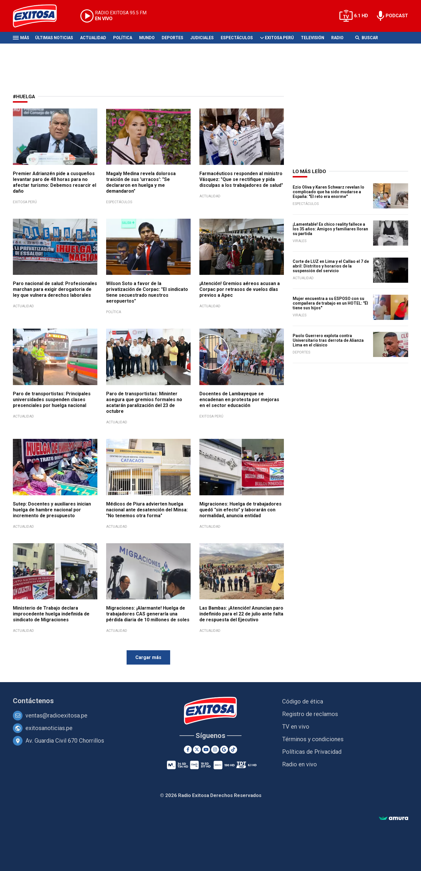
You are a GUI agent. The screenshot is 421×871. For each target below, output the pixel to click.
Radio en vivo (299, 764)
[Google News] (224, 749)
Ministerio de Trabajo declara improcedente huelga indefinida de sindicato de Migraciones (51, 613)
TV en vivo (295, 726)
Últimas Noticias (54, 37)
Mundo (147, 37)
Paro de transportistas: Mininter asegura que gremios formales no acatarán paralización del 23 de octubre (144, 402)
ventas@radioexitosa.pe (56, 715)
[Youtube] (206, 749)
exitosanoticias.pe (49, 728)
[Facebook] (188, 749)
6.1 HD (361, 15)
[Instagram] (215, 749)
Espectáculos (237, 37)
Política (122, 37)
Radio (337, 37)
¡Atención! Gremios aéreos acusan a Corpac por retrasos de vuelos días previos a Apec (239, 289)
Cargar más (148, 657)
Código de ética (302, 701)
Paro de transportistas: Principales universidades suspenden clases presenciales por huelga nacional (52, 399)
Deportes (172, 37)
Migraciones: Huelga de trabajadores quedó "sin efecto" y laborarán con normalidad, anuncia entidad (240, 509)
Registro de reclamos (310, 714)
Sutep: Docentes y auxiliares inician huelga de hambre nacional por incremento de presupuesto (52, 509)
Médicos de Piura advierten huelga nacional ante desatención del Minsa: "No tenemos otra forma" (147, 509)
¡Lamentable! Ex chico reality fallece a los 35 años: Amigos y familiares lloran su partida (330, 229)
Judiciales (202, 37)
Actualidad (93, 37)
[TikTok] (233, 749)
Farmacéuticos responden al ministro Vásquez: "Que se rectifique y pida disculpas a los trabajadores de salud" (241, 179)
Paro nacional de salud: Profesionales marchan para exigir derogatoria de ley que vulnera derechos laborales (55, 289)
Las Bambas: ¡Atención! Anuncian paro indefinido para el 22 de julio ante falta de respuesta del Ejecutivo (241, 613)
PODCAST (397, 15)
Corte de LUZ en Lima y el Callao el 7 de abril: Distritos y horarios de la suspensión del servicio (331, 266)
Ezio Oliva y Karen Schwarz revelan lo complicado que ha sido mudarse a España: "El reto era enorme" (328, 192)
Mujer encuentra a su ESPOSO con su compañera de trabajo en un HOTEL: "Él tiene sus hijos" (330, 303)
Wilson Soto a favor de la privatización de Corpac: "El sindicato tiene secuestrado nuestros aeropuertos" (147, 292)
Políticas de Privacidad (311, 751)
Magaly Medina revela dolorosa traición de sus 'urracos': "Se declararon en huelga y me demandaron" (141, 182)
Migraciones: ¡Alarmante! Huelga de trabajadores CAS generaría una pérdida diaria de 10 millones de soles (147, 613)
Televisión (312, 37)
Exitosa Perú (279, 37)
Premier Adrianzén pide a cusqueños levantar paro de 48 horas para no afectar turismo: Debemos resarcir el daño (54, 182)
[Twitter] (197, 749)
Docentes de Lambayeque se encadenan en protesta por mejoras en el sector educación (239, 399)
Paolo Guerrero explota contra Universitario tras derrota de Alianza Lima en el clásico (328, 340)
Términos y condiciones (313, 739)
